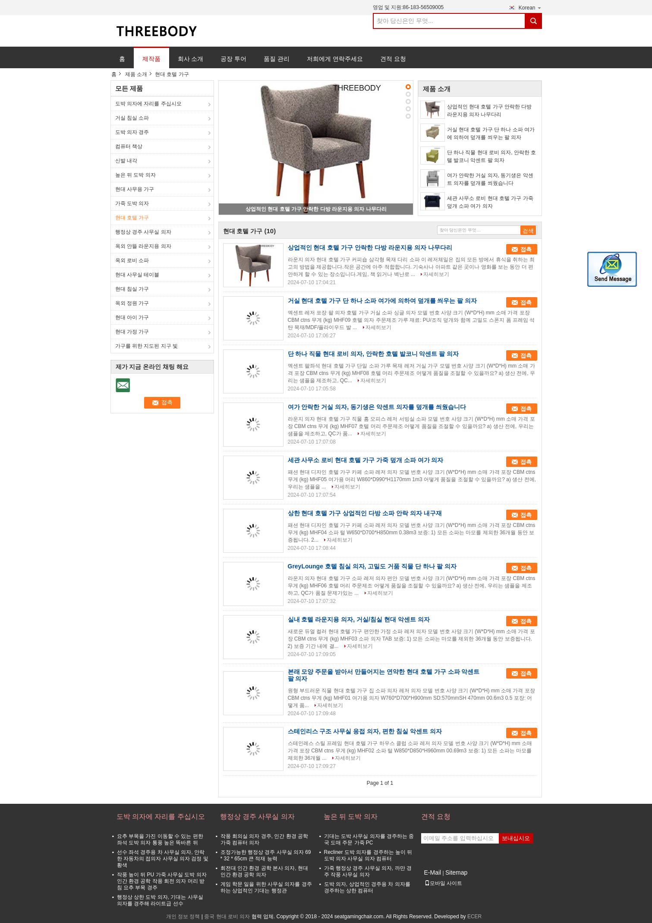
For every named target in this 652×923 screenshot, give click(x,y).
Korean (530, 7)
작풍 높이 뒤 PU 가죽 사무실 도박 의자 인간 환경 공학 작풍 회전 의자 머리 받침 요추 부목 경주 (162, 881)
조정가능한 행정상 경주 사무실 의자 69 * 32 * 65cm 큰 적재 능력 (265, 855)
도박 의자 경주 (132, 132)
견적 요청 (393, 58)
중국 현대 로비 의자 (227, 916)
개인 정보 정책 (183, 916)
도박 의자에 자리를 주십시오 (148, 104)
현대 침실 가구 (132, 289)
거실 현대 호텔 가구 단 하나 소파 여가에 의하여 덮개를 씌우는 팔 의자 (491, 133)
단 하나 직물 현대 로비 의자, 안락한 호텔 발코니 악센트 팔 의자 (491, 156)
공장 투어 (233, 58)
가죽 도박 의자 (132, 203)
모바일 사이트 (443, 883)
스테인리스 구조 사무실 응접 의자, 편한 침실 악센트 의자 (365, 731)
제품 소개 (136, 74)
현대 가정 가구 (132, 332)
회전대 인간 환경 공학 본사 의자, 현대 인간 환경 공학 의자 (264, 871)
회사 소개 (191, 58)
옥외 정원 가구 (132, 303)
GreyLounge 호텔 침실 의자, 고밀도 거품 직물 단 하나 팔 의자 (372, 566)
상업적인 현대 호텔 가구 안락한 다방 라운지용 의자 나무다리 (316, 209)
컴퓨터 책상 (128, 146)
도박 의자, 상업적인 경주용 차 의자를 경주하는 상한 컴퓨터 (367, 887)
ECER (474, 916)
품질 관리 (277, 58)
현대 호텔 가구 (132, 218)
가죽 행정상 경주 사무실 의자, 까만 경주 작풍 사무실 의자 (368, 871)
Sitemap (456, 872)
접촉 (526, 249)
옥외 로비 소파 (132, 260)
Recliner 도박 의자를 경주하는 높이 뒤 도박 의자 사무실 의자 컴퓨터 (368, 855)
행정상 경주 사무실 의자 (143, 232)
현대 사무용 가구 (134, 189)
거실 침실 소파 (132, 118)
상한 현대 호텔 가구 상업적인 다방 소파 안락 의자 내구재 (365, 513)
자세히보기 (436, 274)
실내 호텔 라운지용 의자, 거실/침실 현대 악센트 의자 (359, 619)
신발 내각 (126, 161)
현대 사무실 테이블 (137, 275)
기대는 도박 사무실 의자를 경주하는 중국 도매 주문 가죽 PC (369, 839)
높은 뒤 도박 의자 (135, 175)
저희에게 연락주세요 (335, 58)
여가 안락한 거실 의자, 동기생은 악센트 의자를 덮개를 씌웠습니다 (490, 179)
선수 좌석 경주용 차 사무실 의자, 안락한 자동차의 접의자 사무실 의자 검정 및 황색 (162, 858)
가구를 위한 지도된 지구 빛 (146, 346)
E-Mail (432, 872)
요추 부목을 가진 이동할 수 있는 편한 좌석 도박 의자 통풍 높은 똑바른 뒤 (160, 839)
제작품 (151, 58)
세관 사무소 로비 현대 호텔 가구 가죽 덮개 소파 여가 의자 (490, 202)
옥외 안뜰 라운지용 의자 (143, 246)
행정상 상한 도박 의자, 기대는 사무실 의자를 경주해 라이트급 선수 (160, 900)
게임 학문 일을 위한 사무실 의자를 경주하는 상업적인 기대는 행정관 (266, 887)
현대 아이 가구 (132, 317)
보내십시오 (516, 838)
